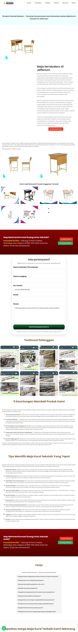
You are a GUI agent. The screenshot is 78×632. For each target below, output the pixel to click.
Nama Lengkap (39, 251)
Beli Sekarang (57, 101)
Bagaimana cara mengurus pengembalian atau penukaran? (36, 572)
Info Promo (66, 211)
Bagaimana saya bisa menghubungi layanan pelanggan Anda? (37, 583)
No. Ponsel (39, 260)
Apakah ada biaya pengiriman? (28, 560)
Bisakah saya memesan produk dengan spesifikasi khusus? (36, 576)
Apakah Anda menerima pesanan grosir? (30, 580)
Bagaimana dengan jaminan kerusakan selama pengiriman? (36, 564)
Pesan (39, 285)
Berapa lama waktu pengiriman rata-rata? (31, 556)
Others (56, 3)
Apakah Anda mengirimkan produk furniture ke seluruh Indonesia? (38, 548)
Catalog (38, 3)
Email (39, 269)
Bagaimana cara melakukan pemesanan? (31, 552)
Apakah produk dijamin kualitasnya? (29, 568)
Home (29, 3)
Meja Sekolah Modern (41, 630)
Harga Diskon (65, 215)
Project (47, 3)
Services (65, 3)
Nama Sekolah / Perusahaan (39, 242)
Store (73, 3)
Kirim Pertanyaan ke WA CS (39, 299)
